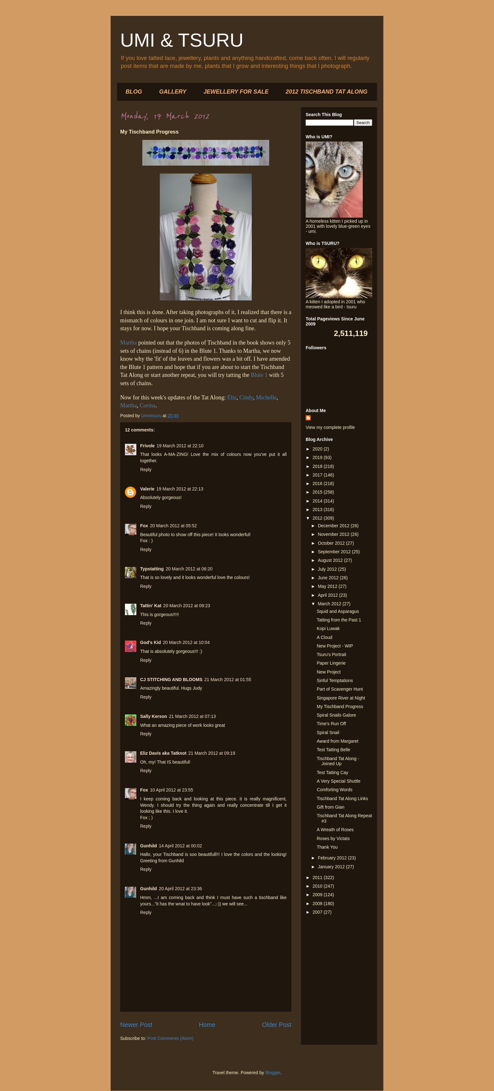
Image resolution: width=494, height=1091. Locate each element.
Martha (128, 342)
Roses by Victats (333, 838)
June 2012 (329, 577)
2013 (318, 509)
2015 (318, 492)
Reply (146, 469)
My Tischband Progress (340, 706)
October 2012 (332, 543)
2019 (318, 457)
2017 (318, 474)
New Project (329, 671)
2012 (318, 518)
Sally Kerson (153, 716)
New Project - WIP (335, 645)
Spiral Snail (328, 732)
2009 (318, 894)
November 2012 (334, 534)
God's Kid (150, 642)
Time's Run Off (331, 723)
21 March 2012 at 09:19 (211, 753)
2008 (318, 903)
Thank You (327, 847)
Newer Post (136, 1024)
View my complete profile (330, 427)
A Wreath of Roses (335, 829)
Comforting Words (335, 789)
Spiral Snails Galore (336, 715)
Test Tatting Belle (333, 749)
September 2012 (335, 551)
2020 (318, 448)
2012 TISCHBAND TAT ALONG (326, 92)
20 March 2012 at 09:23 (186, 605)
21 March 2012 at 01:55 (227, 679)
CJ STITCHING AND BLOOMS (171, 679)
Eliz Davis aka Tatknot (163, 753)
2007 (318, 912)
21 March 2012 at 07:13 (192, 716)
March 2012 (330, 603)
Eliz (232, 397)
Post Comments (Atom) (170, 1038)
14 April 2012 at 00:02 (180, 845)
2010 (318, 886)
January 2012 (332, 866)
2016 (318, 483)
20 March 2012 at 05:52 (173, 525)
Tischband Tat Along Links (342, 798)
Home (207, 1024)
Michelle (266, 397)
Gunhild (148, 845)
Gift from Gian (330, 807)
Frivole (147, 445)
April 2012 (328, 595)
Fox (144, 525)
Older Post (276, 1024)
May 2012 (328, 586)
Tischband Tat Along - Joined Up (338, 761)
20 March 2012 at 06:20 (189, 568)
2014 (318, 500)
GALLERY (172, 92)
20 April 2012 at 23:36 (180, 888)
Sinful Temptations (335, 680)
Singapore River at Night (341, 697)
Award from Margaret (337, 741)
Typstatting (152, 568)
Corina (148, 405)
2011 (318, 877)
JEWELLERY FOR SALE (236, 92)
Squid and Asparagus (338, 611)
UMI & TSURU (182, 40)
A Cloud (324, 637)
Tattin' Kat (150, 605)
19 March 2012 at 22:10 (180, 445)
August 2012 (331, 560)
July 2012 (328, 569)
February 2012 (333, 857)
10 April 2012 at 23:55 (171, 789)
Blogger (272, 1072)
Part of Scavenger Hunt (340, 689)
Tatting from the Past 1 (339, 619)
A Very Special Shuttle (339, 781)
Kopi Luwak (328, 628)
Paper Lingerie (331, 663)
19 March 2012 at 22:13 (179, 488)
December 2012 (334, 525)
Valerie (147, 488)
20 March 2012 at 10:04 (186, 642)
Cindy (246, 397)
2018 (318, 466)
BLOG (134, 92)
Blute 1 (259, 375)
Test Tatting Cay (332, 772)
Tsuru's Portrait (331, 654)
